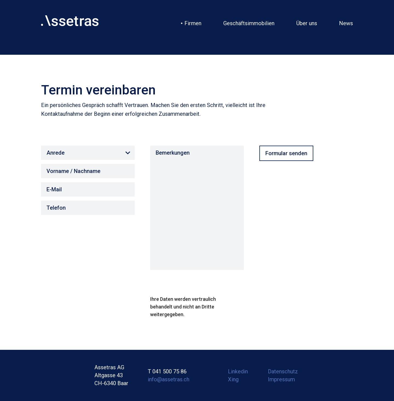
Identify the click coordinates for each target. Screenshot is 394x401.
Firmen (192, 23)
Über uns (306, 23)
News (346, 23)
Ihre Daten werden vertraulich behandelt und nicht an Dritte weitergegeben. (183, 306)
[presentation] (191, 284)
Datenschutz (283, 371)
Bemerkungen (197, 208)
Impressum (281, 379)
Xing (233, 379)
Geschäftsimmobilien (248, 23)
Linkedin (238, 371)
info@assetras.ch (168, 379)
